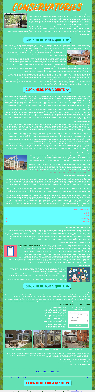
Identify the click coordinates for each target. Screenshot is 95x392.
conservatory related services (71, 259)
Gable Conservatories (45, 352)
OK (81, 391)
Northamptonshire (12, 260)
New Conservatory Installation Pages (18, 377)
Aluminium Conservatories (30, 352)
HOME (83, 14)
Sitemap (6, 377)
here (45, 301)
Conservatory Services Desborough (75, 304)
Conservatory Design (76, 355)
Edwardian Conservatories (37, 353)
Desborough (39, 109)
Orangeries (86, 355)
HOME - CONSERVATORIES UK (47, 372)
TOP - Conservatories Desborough (80, 364)
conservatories (51, 21)
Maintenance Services (83, 356)
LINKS (88, 14)
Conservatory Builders (82, 353)
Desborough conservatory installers (29, 245)
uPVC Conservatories (16, 352)
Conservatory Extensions (54, 353)
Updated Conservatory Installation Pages (40, 377)
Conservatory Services (22, 353)
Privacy (89, 377)
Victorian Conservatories (53, 356)
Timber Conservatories (48, 355)
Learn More (75, 391)
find (9, 295)
